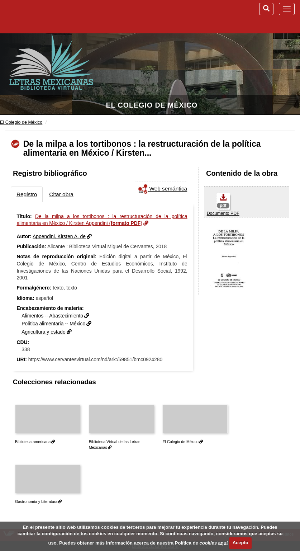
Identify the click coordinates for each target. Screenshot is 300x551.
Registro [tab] (26, 194)
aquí (223, 542)
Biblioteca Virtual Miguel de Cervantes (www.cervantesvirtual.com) (43, 16)
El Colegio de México (151, 105)
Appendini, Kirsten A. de (59, 236)
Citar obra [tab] (61, 194)
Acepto (240, 542)
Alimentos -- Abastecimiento (52, 316)
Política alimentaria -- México (53, 323)
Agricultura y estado (44, 332)
